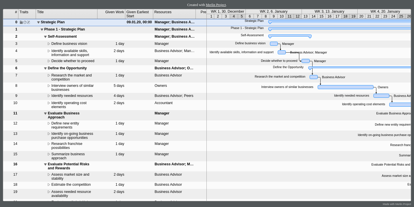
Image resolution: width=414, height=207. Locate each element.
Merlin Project (216, 5)
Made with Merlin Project (397, 204)
